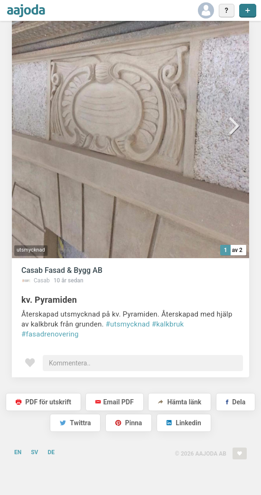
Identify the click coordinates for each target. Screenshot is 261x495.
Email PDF (114, 402)
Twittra (75, 423)
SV (34, 452)
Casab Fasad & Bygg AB (62, 270)
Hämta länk (179, 402)
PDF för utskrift (43, 402)
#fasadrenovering (50, 334)
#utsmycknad (128, 324)
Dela (235, 402)
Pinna (128, 423)
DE (51, 452)
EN (17, 452)
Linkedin (184, 423)
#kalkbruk (168, 324)
